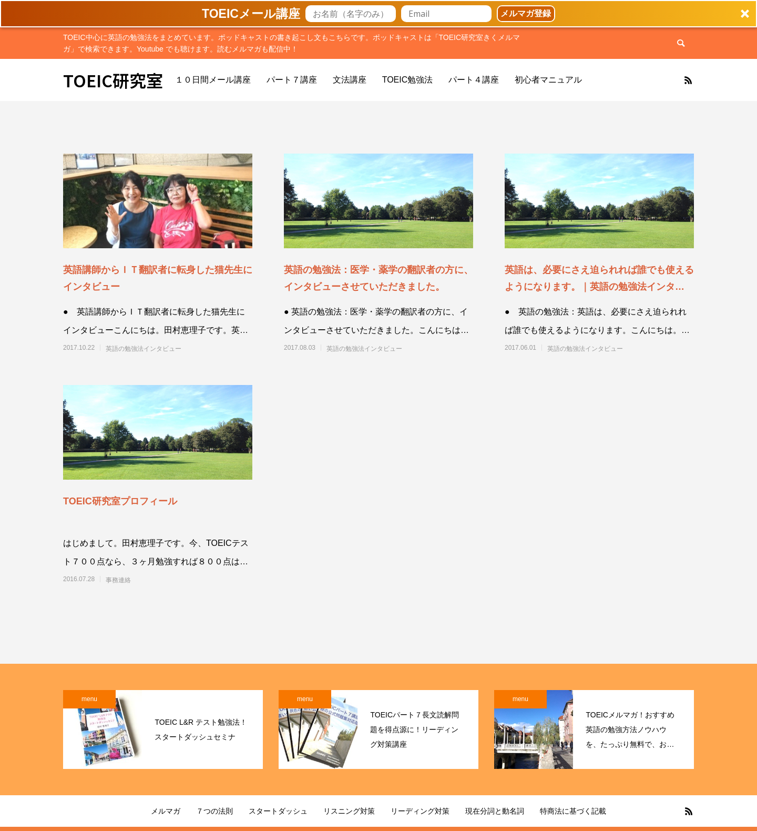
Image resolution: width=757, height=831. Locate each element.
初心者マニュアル (548, 79)
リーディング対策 (420, 811)
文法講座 (349, 79)
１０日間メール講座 (213, 79)
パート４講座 (473, 79)
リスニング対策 (349, 811)
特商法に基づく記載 (573, 811)
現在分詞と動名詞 (494, 811)
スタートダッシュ (278, 811)
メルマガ (165, 811)
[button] (378, 13)
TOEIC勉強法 (407, 79)
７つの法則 (214, 811)
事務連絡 (118, 580)
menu (89, 699)
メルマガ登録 (525, 13)
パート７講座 (292, 79)
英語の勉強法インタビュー (143, 348)
